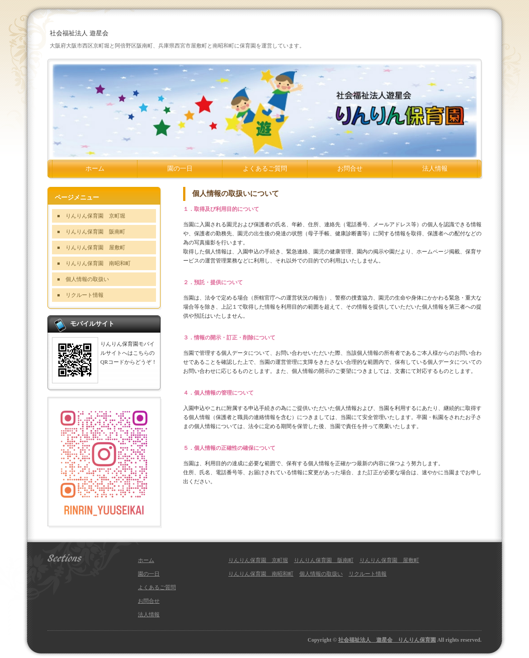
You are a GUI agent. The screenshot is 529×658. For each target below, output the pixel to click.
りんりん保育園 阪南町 (95, 232)
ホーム (94, 168)
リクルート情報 (85, 295)
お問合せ (350, 168)
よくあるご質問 (265, 168)
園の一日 (180, 168)
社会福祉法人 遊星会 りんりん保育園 (387, 640)
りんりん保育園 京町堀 (95, 216)
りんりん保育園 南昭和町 (98, 263)
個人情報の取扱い (87, 279)
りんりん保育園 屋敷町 (95, 247)
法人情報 (435, 168)
